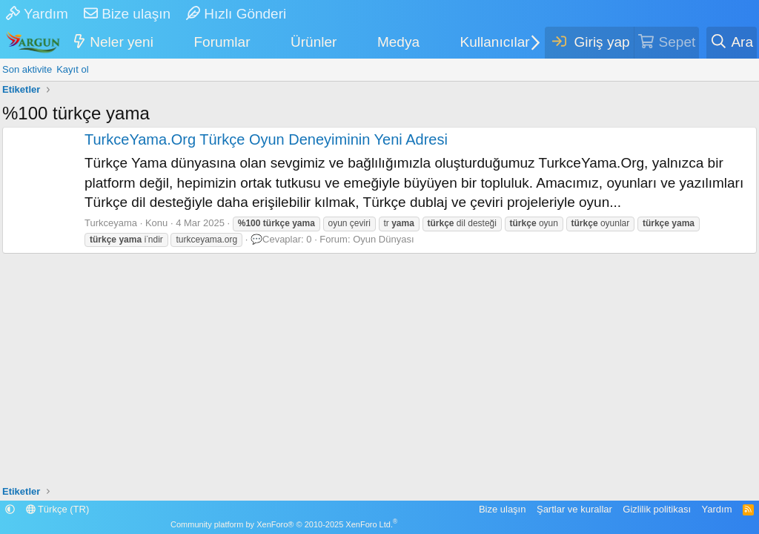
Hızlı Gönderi (236, 14)
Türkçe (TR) (58, 509)
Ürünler (314, 42)
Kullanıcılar (495, 42)
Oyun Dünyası (383, 239)
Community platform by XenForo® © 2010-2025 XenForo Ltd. (283, 524)
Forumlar (221, 42)
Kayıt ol (72, 69)
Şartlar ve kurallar (574, 509)
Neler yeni (121, 42)
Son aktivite (27, 69)
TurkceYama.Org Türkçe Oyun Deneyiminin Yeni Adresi (266, 139)
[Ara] (731, 43)
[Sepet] (667, 43)
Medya (398, 42)
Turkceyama (110, 222)
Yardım (37, 14)
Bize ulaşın (127, 14)
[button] (162, 43)
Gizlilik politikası (657, 509)
